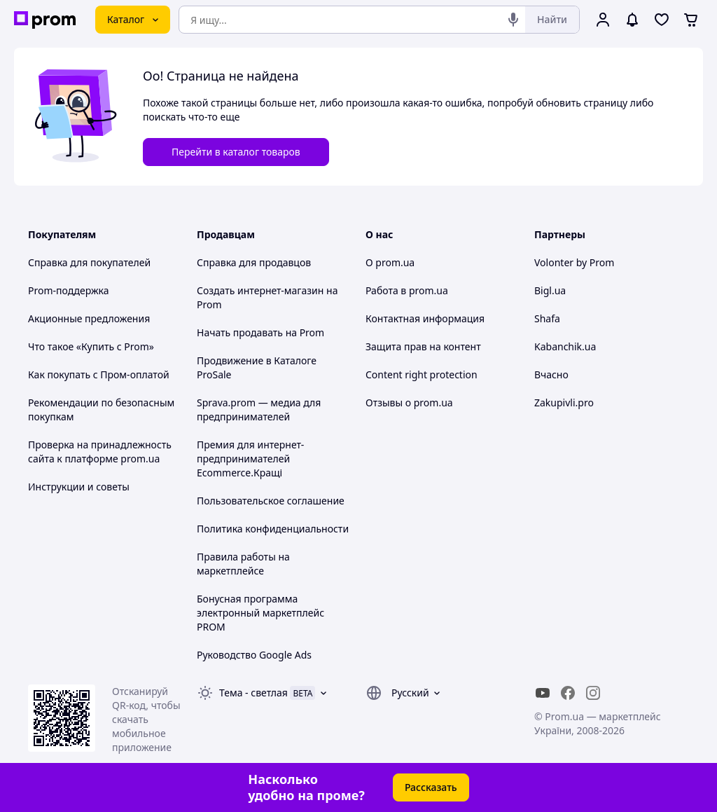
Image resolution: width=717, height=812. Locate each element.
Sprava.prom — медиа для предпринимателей (259, 409)
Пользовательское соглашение (270, 500)
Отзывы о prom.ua (409, 402)
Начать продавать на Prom (260, 332)
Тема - (253, 692)
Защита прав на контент (423, 346)
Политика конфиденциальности (273, 528)
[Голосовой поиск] (513, 19)
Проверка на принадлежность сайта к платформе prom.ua (100, 451)
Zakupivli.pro (564, 402)
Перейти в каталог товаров (236, 151)
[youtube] (542, 692)
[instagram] (593, 692)
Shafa (547, 318)
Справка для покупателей (89, 262)
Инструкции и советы (79, 486)
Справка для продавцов (254, 262)
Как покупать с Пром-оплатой (98, 374)
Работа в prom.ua (407, 290)
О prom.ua (390, 262)
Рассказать (431, 787)
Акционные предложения (89, 318)
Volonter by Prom (574, 262)
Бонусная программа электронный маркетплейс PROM (260, 612)
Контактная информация (425, 318)
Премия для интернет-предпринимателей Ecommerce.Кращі (250, 458)
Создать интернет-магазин (260, 290)
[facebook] (567, 692)
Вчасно (551, 374)
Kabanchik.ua (565, 346)
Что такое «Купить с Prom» (91, 346)
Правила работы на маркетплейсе (243, 563)
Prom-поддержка (68, 290)
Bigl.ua (550, 290)
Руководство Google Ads (254, 654)
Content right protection (422, 374)
